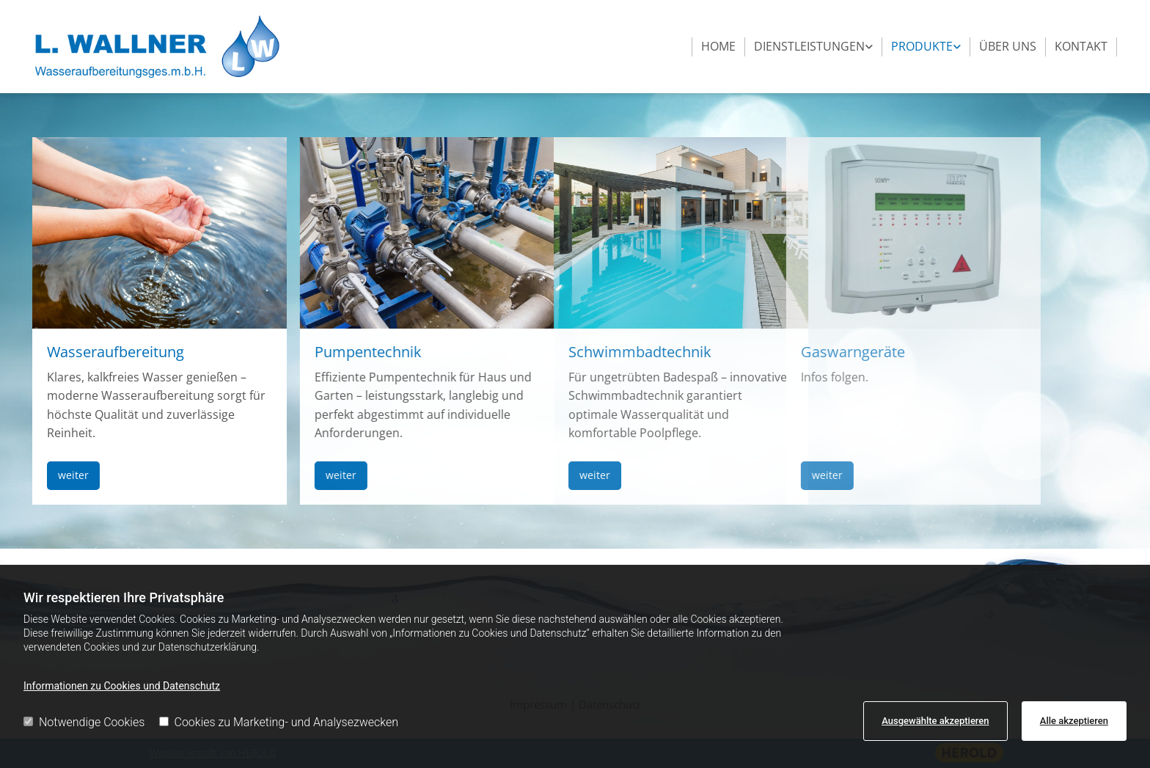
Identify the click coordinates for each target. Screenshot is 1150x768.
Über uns (1007, 46)
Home (718, 46)
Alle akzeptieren (1074, 720)
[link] (813, 46)
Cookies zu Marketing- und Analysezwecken (279, 722)
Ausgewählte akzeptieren (935, 720)
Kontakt (1081, 46)
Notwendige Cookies (83, 722)
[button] (47, 475)
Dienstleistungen (809, 46)
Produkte (922, 46)
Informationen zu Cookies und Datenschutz (121, 686)
